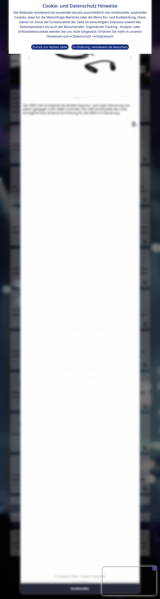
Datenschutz (82, 36)
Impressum (104, 36)
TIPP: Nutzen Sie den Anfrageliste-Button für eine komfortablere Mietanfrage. (129, 580)
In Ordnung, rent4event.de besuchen (100, 47)
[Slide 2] (84, 98)
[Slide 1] (77, 98)
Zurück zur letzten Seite (49, 47)
